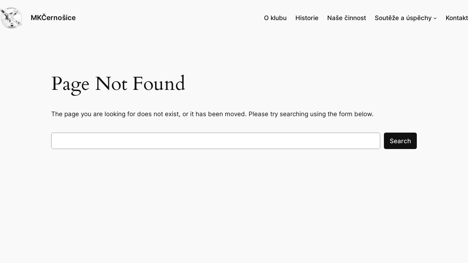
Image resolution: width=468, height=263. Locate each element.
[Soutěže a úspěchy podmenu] (435, 18)
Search (400, 141)
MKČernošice (53, 17)
